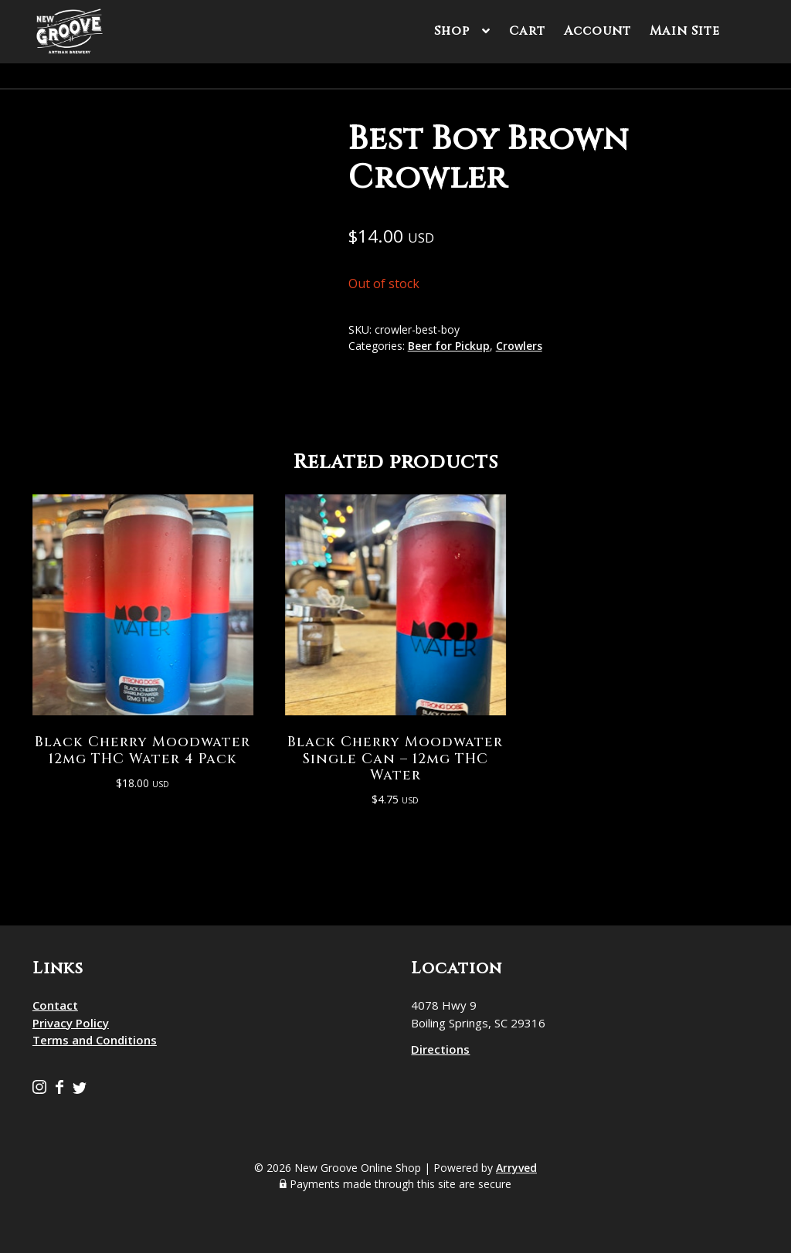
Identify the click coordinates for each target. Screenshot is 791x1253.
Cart (527, 30)
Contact (55, 1004)
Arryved (516, 1167)
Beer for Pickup (449, 345)
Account (597, 30)
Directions (440, 1048)
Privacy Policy (70, 1022)
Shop (452, 30)
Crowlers (519, 345)
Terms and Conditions (94, 1039)
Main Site (685, 30)
